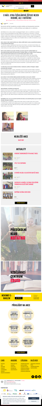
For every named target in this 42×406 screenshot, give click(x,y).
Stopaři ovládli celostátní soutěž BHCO (26, 173)
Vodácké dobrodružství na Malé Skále (26, 153)
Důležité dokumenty (5, 372)
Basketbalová (14, 363)
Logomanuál (4, 369)
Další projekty (14, 369)
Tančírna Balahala (25, 363)
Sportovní (13, 366)
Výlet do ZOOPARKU (20, 163)
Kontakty (26, 8)
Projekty (3, 371)
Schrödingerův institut (10, 20)
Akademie (14, 360)
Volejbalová (13, 368)
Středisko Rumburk (25, 368)
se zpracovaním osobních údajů (36, 298)
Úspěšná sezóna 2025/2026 (22, 192)
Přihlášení (16, 10)
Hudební (12, 365)
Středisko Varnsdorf (25, 371)
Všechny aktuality (21, 203)
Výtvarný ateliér (24, 366)
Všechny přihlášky (21, 352)
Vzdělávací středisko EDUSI (35, 364)
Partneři (3, 366)
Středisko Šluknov (25, 369)
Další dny (21, 140)
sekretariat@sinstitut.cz (11, 381)
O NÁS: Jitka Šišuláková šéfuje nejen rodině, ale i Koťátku (26, 20)
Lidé (2, 365)
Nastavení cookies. (6, 403)
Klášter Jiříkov (24, 365)
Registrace (20, 10)
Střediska (24, 360)
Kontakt (3, 363)
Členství (3, 368)
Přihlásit (18, 298)
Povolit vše (34, 398)
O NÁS (2, 360)
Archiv (5, 405)
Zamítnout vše (33, 401)
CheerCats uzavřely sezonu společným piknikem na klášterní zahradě (26, 183)
